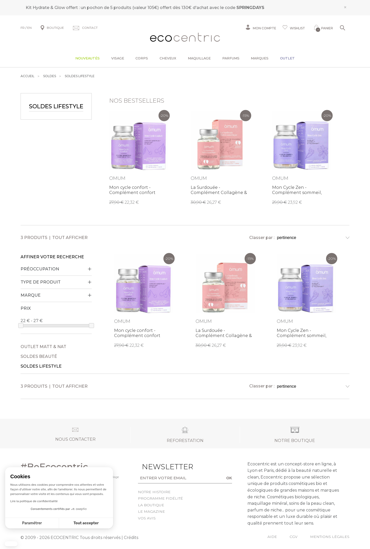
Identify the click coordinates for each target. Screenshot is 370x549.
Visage (117, 58)
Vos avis (147, 518)
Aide (272, 536)
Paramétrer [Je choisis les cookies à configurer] (32, 523)
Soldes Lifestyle (41, 366)
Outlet (287, 58)
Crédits (131, 537)
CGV (294, 536)
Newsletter (159, 466)
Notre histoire (154, 492)
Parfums (230, 58)
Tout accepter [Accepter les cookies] (86, 523)
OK (229, 478)
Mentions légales (329, 536)
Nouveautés (87, 58)
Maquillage (199, 58)
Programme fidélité (160, 498)
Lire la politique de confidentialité (34, 501)
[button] (11, 543)
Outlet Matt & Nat (43, 346)
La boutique (151, 505)
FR (23, 28)
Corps (141, 58)
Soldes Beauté (39, 356)
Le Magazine (151, 511)
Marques (260, 58)
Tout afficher (70, 237)
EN (29, 28)
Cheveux (168, 58)
